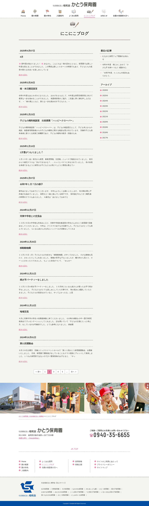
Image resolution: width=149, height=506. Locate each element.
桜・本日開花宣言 (28, 89)
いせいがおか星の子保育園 (110, 492)
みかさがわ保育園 (61, 492)
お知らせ (104, 13)
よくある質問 (73, 13)
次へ (72, 372)
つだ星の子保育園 (92, 492)
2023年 (105, 106)
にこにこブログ (89, 13)
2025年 (105, 95)
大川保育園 (66, 489)
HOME (23, 13)
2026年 (105, 90)
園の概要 (35, 13)
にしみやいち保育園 (78, 495)
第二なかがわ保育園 (48, 495)
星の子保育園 (115, 489)
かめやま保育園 (46, 492)
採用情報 (78, 461)
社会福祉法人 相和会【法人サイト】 (53, 483)
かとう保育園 (104, 489)
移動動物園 (25, 248)
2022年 (105, 111)
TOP (74, 449)
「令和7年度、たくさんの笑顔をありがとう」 (116, 74)
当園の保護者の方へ (120, 13)
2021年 (105, 117)
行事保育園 (55, 489)
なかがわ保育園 (77, 489)
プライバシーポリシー (105, 464)
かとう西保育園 (63, 495)
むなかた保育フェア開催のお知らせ (115, 57)
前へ (39, 372)
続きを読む (23, 75)
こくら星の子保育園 (76, 492)
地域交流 (24, 311)
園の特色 (47, 13)
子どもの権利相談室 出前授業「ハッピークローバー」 (47, 120)
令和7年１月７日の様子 (31, 184)
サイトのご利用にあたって (107, 461)
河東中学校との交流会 (31, 216)
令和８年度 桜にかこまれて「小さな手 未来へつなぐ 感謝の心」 (115, 66)
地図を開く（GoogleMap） (29, 438)
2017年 (105, 138)
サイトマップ (102, 467)
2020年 (105, 122)
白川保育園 (45, 489)
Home (23, 461)
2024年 (105, 101)
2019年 (105, 127)
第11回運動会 (26, 343)
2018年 (105, 132)
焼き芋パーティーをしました (34, 280)
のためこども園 (91, 489)
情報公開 (78, 464)
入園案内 (60, 13)
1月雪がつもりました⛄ (31, 152)
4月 (21, 57)
